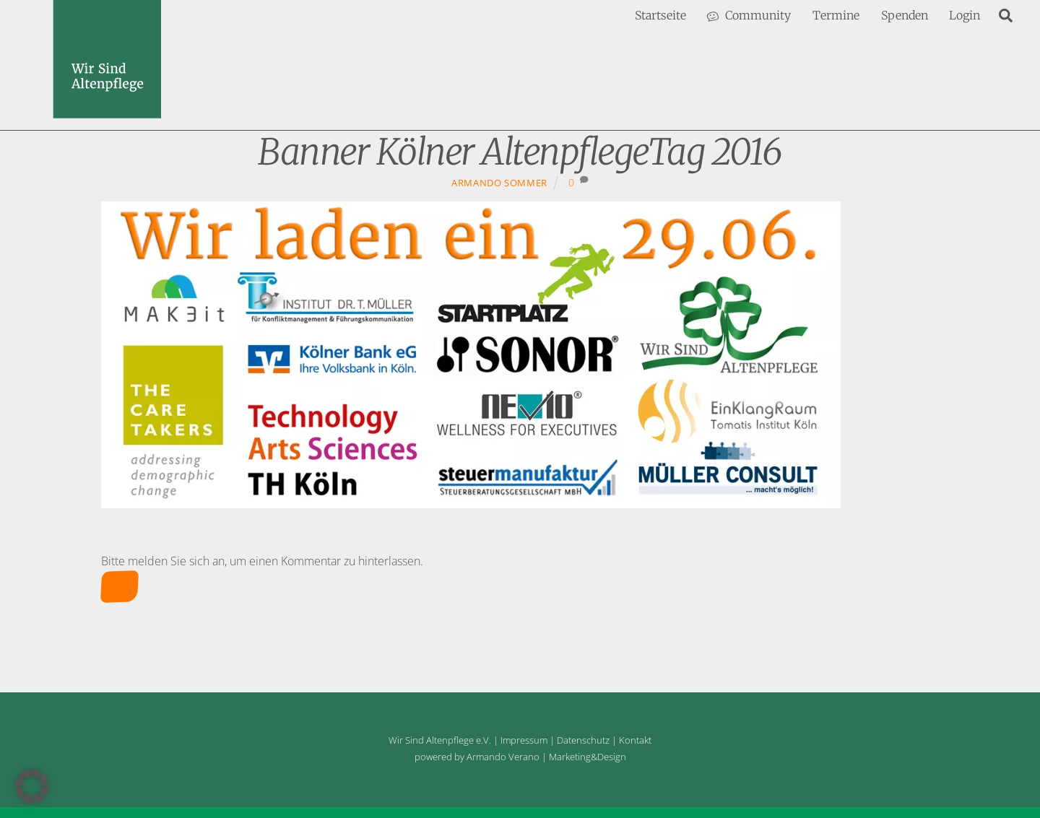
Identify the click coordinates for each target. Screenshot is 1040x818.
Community (749, 15)
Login (964, 15)
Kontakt (635, 740)
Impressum (523, 740)
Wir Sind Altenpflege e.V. (440, 740)
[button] (32, 786)
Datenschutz (583, 740)
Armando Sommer (499, 182)
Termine (835, 15)
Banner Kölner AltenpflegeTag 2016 (520, 152)
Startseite (660, 15)
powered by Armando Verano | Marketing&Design (520, 756)
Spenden (904, 15)
